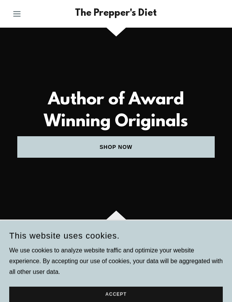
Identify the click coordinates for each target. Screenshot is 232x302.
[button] (25, 13)
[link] (116, 14)
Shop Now (116, 147)
